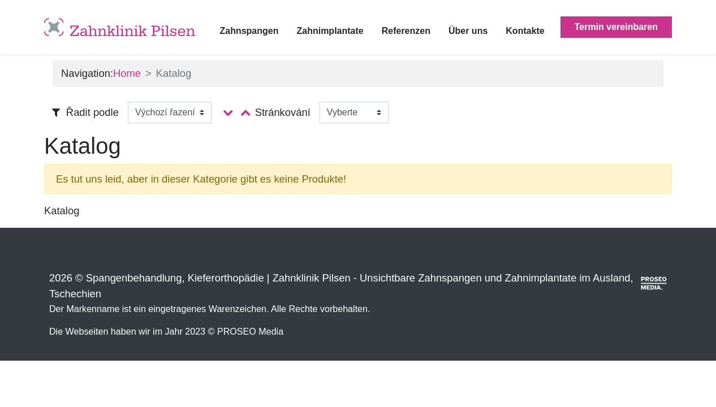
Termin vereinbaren (616, 27)
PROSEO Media (250, 331)
